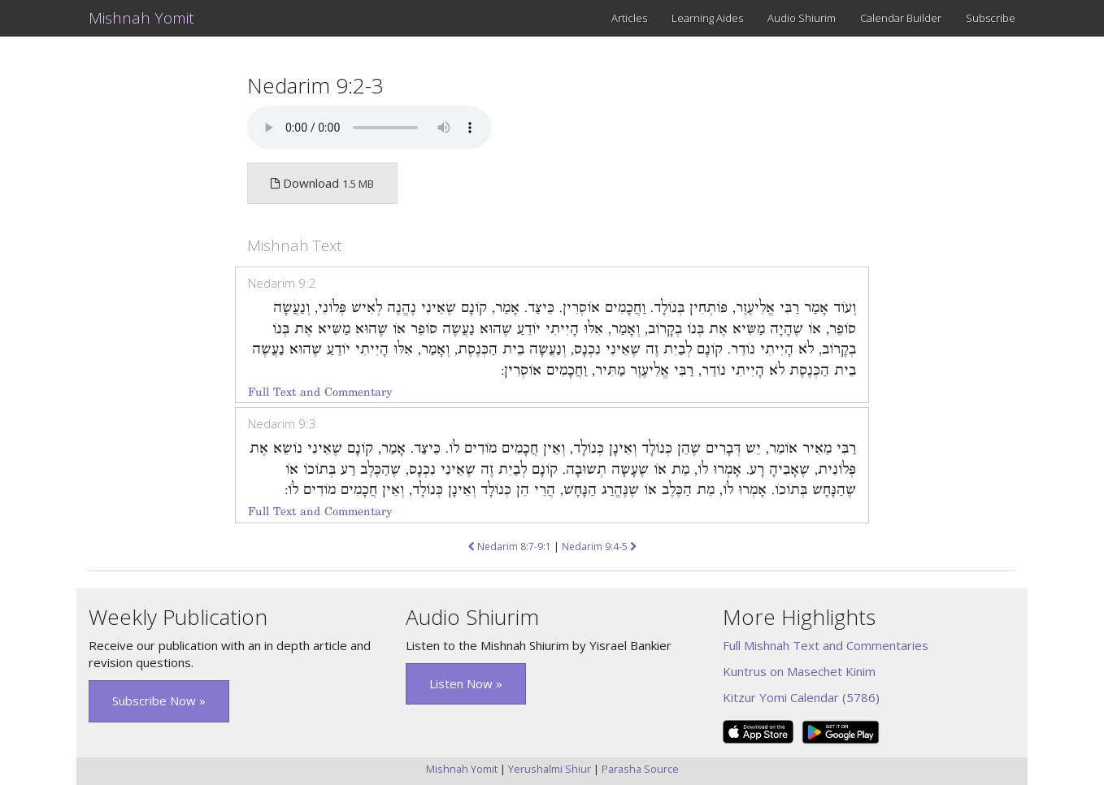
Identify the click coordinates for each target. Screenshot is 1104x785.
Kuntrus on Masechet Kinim (799, 671)
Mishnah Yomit (141, 17)
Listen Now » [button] (465, 683)
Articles (629, 18)
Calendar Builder (900, 18)
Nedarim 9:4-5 (599, 546)
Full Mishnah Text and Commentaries (825, 645)
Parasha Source (640, 768)
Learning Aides (707, 18)
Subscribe (990, 18)
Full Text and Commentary (320, 392)
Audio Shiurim (801, 18)
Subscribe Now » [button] (159, 700)
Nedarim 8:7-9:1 (509, 546)
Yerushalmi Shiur (549, 768)
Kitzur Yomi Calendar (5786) (801, 697)
